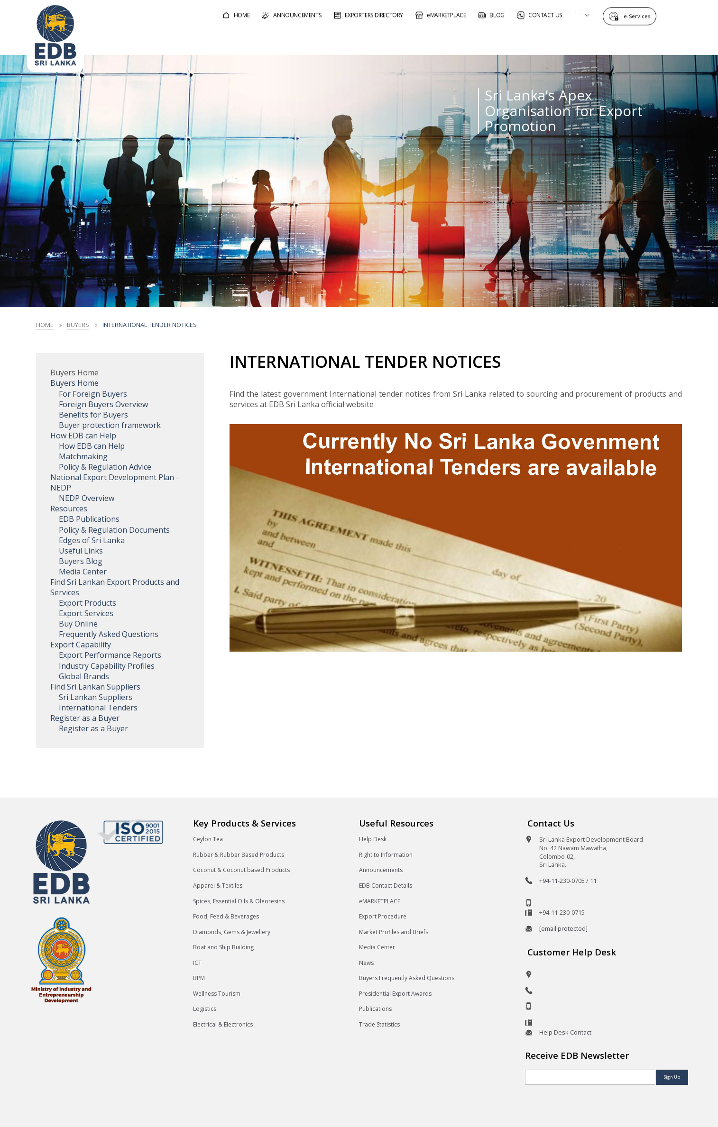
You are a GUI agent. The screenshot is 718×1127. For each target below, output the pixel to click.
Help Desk (373, 839)
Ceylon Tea (208, 839)
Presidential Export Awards (395, 994)
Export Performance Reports (110, 655)
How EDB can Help (83, 435)
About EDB (605, 39)
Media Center (83, 571)
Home (45, 324)
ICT (197, 963)
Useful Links (81, 550)
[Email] (590, 1077)
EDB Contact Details (385, 886)
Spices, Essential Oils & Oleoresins (239, 901)
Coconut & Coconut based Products (241, 870)
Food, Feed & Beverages (226, 916)
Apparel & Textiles (217, 886)
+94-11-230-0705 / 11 (568, 880)
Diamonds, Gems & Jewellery (231, 932)
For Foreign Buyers (411, 39)
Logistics (204, 1009)
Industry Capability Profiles (107, 666)
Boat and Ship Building (223, 947)
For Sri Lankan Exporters (517, 39)
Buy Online (78, 623)
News (366, 963)
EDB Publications (89, 519)
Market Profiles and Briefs (393, 932)
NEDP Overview (86, 498)
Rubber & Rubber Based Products (238, 855)
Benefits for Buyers (93, 414)
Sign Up (672, 1077)
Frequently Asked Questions (108, 634)
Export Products (87, 603)
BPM (199, 978)
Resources (68, 508)
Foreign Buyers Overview (103, 404)
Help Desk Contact (565, 1032)
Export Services (86, 613)
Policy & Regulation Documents (114, 530)
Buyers (78, 324)
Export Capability (80, 644)
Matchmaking (83, 456)
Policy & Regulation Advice (105, 467)
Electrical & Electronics (223, 1024)
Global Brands (84, 676)
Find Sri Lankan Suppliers (95, 687)
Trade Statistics (379, 1024)
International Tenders (98, 707)
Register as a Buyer (85, 718)
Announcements (381, 870)
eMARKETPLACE (379, 901)
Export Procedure (382, 916)
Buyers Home (74, 383)
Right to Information (386, 855)
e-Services (639, 15)
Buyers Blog (80, 561)
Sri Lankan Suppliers (95, 697)
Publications (375, 1009)
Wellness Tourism (216, 994)
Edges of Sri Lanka (92, 540)
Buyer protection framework (110, 425)
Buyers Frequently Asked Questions (406, 978)
